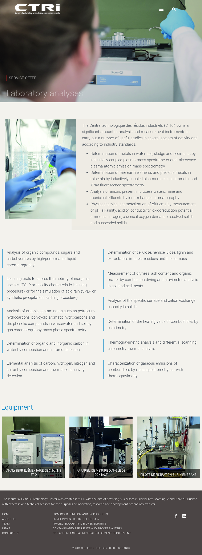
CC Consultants (119, 548)
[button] (161, 9)
